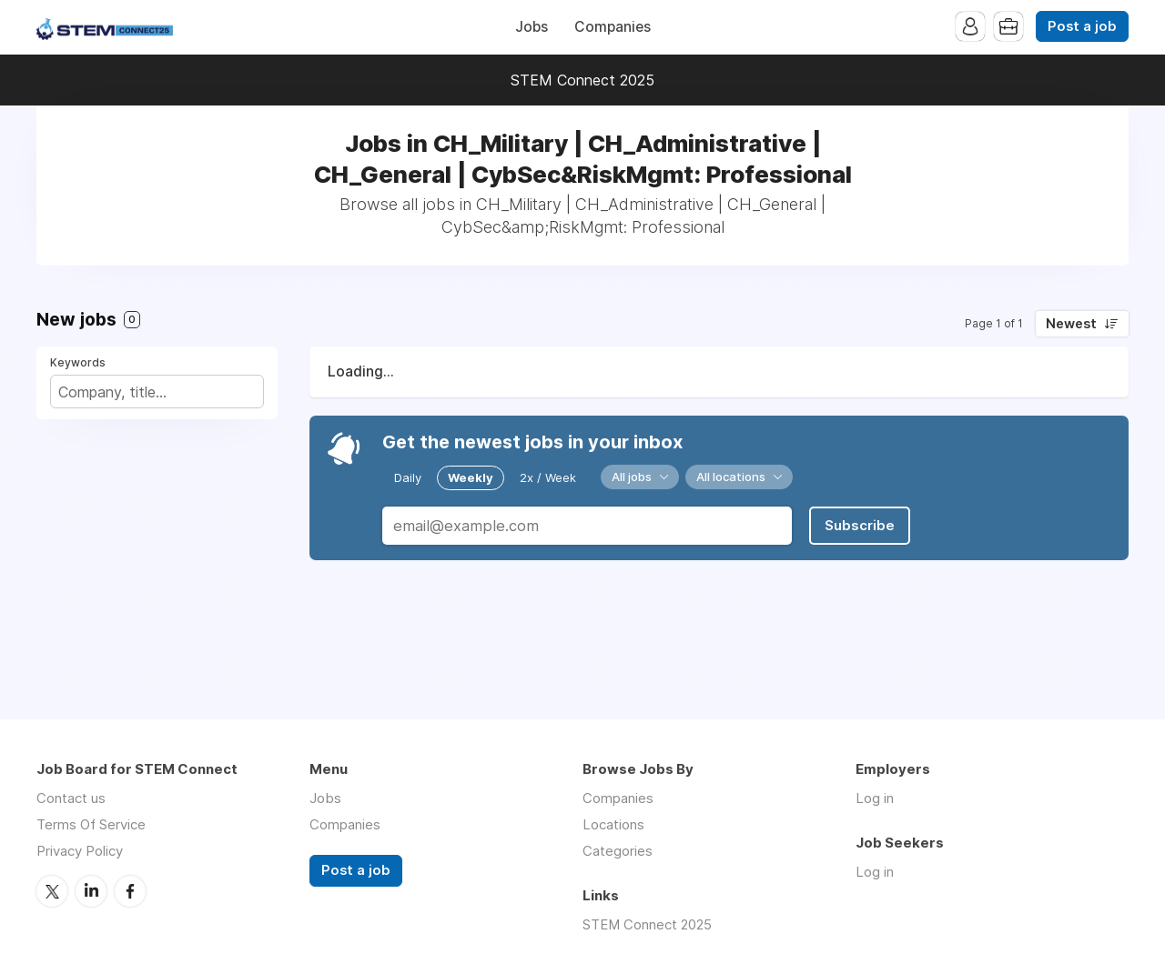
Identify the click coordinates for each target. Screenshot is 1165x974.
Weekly (470, 477)
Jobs (531, 26)
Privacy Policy (79, 850)
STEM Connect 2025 (582, 80)
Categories (617, 850)
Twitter (51, 891)
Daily (407, 477)
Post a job (1082, 26)
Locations (613, 824)
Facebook (130, 891)
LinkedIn (91, 891)
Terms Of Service (91, 824)
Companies (612, 26)
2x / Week (548, 477)
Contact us (71, 798)
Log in (875, 798)
